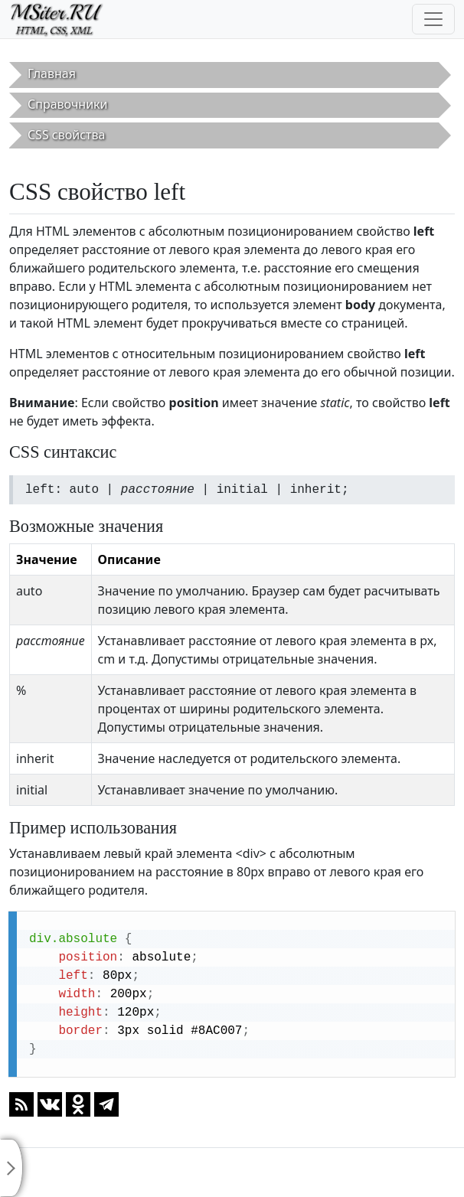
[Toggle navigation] (433, 19)
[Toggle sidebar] (11, 1168)
